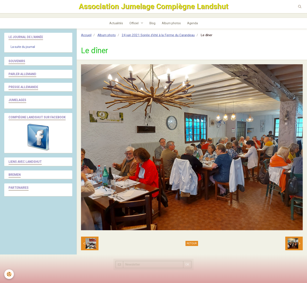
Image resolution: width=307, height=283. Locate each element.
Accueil (86, 35)
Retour (192, 243)
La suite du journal (23, 47)
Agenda (192, 23)
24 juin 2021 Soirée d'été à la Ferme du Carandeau (158, 35)
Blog (152, 23)
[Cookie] (9, 274)
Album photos (171, 23)
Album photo (106, 35)
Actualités (116, 23)
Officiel (134, 23)
